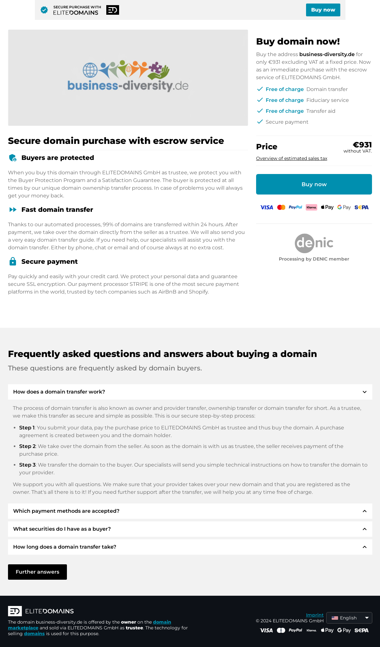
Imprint (315, 615)
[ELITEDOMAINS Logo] (104, 612)
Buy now (323, 10)
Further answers (37, 572)
